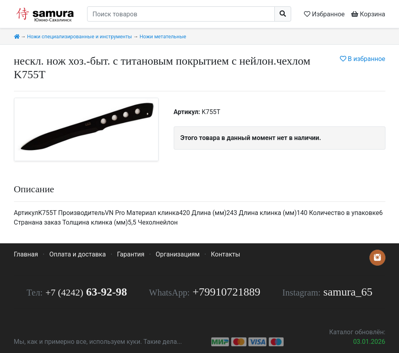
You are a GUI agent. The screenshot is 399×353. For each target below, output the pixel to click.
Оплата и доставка (77, 254)
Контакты (225, 254)
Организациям (178, 254)
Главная (26, 254)
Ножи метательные (162, 36)
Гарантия (131, 254)
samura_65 (348, 292)
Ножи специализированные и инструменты (79, 36)
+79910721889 (226, 292)
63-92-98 (86, 292)
